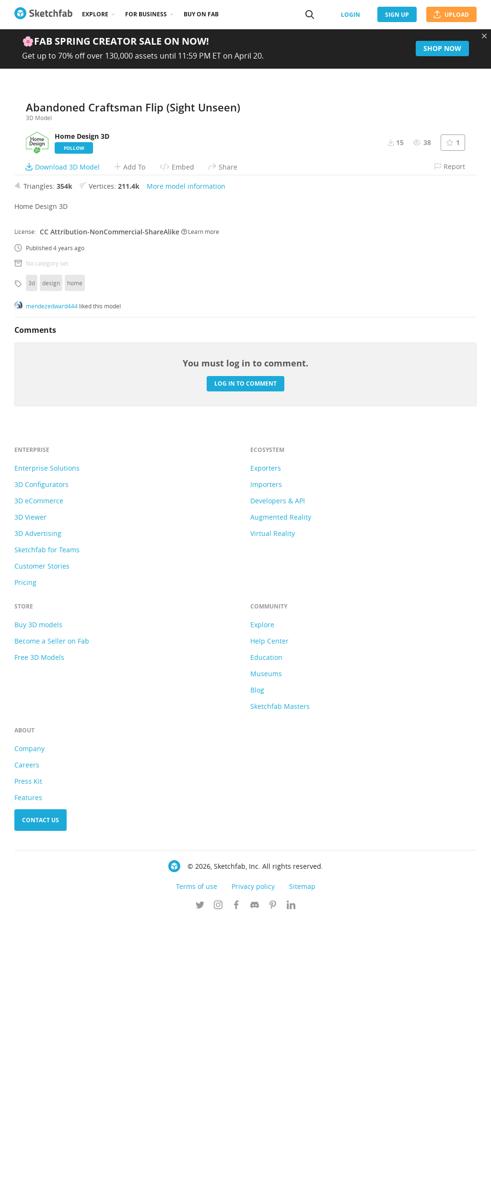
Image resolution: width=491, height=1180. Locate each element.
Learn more (200, 491)
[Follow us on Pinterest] (273, 1165)
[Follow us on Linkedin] (291, 1165)
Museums (266, 932)
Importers (266, 743)
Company (29, 1007)
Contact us (40, 1079)
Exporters (265, 727)
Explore (95, 14)
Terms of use (196, 1145)
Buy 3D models (38, 883)
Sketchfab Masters (280, 965)
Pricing (25, 841)
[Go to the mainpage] (43, 14)
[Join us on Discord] (254, 1165)
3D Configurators (41, 743)
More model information (186, 445)
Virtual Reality (272, 792)
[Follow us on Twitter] (200, 1165)
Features (28, 1056)
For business (146, 14)
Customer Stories (42, 825)
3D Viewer (30, 776)
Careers (26, 1024)
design (51, 542)
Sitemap (302, 1145)
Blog (257, 949)
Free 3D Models (39, 916)
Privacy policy (253, 1145)
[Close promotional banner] (484, 36)
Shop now (442, 48)
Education (266, 916)
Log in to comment (245, 643)
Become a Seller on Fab (51, 900)
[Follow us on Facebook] (236, 1165)
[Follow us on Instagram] (218, 1165)
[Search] (309, 14)
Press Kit (28, 1040)
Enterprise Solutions (47, 727)
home (74, 542)
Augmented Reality (280, 776)
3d (31, 542)
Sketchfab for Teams (47, 809)
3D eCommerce (38, 760)
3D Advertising (37, 792)
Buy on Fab (201, 14)
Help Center (269, 900)
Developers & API (277, 760)
